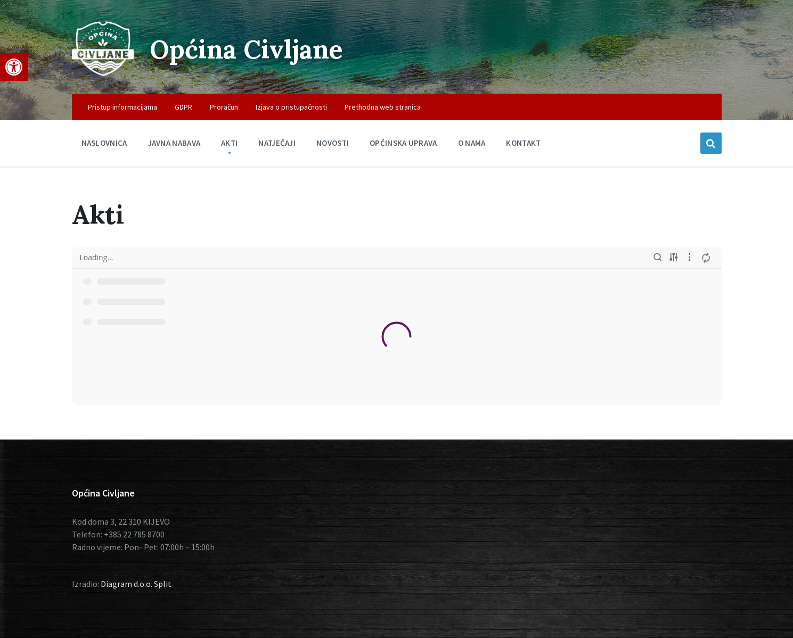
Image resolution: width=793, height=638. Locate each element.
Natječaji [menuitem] (277, 143)
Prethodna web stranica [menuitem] (383, 107)
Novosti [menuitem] (332, 143)
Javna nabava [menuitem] (174, 143)
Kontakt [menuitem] (523, 143)
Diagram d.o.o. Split (136, 583)
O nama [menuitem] (472, 143)
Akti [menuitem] (229, 143)
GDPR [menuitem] (183, 107)
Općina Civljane (246, 49)
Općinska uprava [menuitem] (403, 143)
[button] (14, 67)
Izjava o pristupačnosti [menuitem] (291, 107)
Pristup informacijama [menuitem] (122, 107)
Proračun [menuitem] (224, 107)
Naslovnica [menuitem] (104, 143)
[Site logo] (103, 73)
